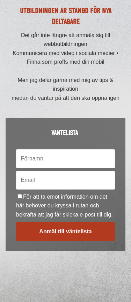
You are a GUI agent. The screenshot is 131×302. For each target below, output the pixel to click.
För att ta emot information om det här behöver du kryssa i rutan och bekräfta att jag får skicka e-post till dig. (64, 206)
